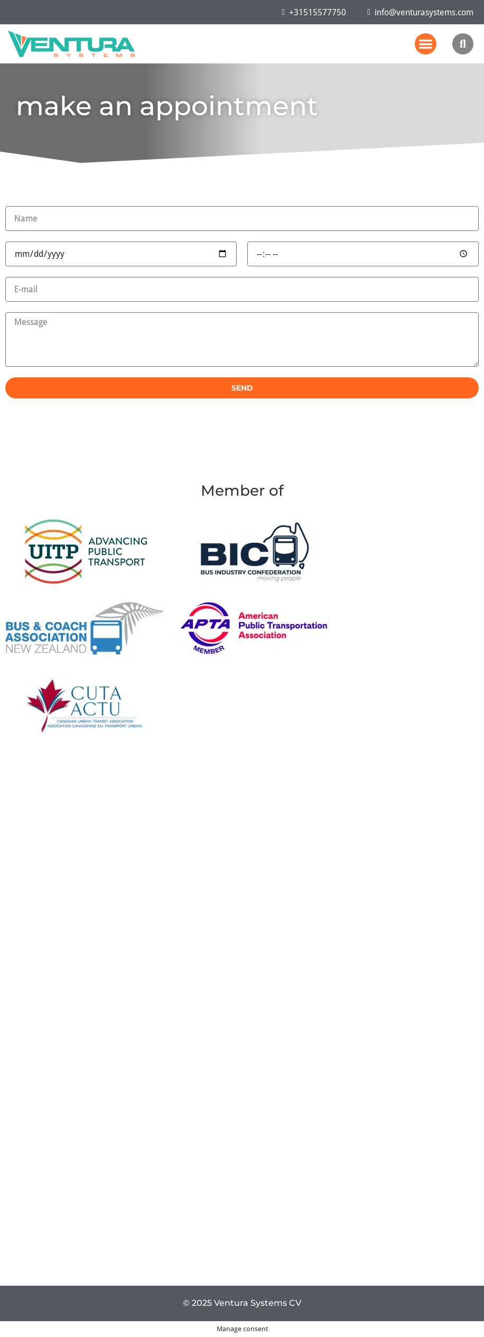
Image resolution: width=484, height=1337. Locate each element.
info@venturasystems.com (420, 12)
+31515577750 (314, 12)
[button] (425, 44)
